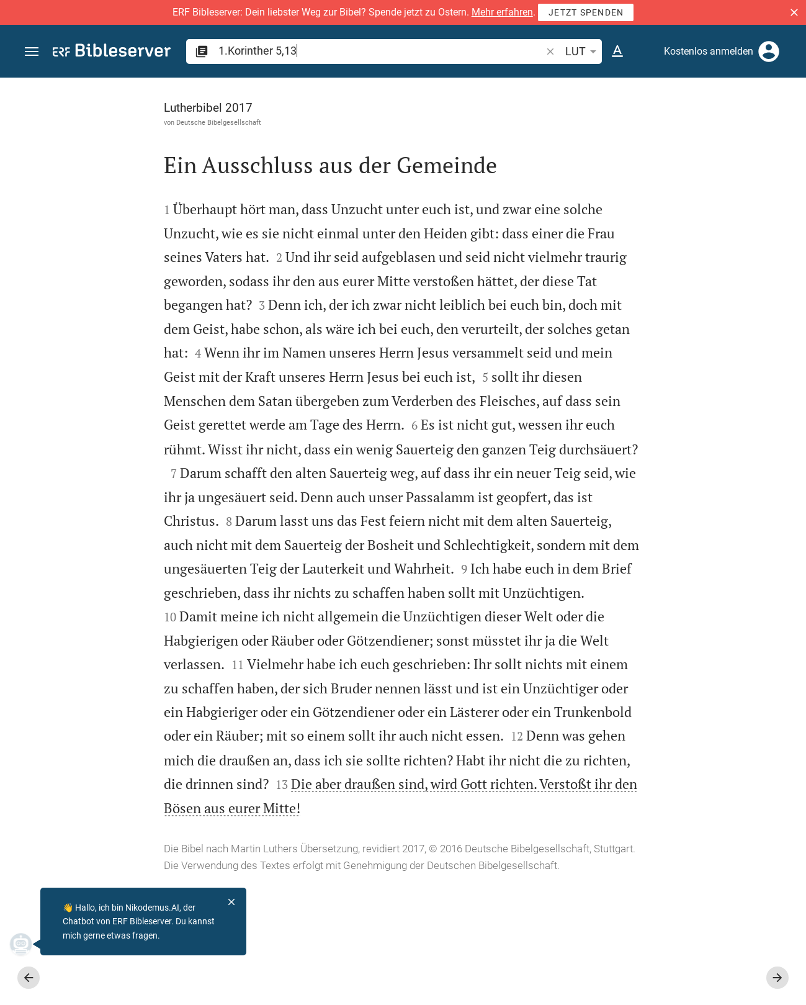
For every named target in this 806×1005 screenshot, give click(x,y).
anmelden (629, 195)
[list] (674, 506)
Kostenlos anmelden (708, 51)
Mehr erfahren (502, 12)
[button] (794, 12)
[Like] (561, 127)
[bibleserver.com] (112, 52)
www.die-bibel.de (92, 986)
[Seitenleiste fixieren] (534, 89)
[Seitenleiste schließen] (534, 552)
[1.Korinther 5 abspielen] (674, 711)
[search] (381, 50)
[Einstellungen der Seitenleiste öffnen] (766, 127)
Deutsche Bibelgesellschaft (107, 122)
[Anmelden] (768, 51)
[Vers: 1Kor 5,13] (659, 100)
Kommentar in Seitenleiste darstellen (656, 451)
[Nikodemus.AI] (28, 944)
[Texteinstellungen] (617, 51)
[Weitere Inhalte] (674, 285)
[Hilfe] (786, 127)
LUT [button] (583, 51)
